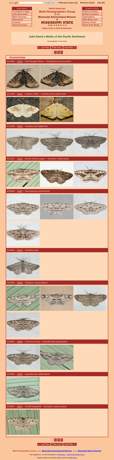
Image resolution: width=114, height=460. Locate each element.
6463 (19, 191)
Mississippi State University (89, 451)
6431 (19, 93)
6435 (19, 158)
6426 (19, 61)
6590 (19, 341)
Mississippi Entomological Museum (57, 451)
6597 (19, 406)
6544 (19, 250)
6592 (19, 374)
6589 (19, 282)
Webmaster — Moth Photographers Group (71, 454)
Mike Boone (73, 458)
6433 (19, 126)
